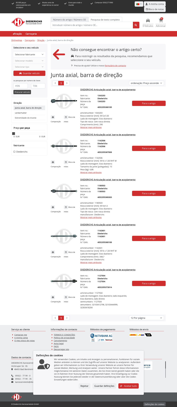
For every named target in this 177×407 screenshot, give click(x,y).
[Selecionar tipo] (29, 66)
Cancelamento (60, 340)
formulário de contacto (115, 65)
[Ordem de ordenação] (146, 83)
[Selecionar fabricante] (29, 54)
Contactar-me (20, 334)
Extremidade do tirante (25, 118)
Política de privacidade (64, 337)
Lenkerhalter (21, 113)
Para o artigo (149, 103)
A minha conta (21, 337)
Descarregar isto (61, 349)
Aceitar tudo (128, 385)
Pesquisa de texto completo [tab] (105, 19)
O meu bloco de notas (24, 340)
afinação (17, 33)
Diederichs (22, 151)
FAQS (56, 346)
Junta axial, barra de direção (28, 108)
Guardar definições (104, 385)
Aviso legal (59, 343)
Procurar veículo (22, 92)
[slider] (13, 133)
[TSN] (38, 86)
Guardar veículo (29, 73)
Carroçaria (31, 33)
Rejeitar (84, 385)
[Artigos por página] (146, 318)
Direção (40, 40)
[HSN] (20, 86)
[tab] (69, 20)
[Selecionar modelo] (29, 60)
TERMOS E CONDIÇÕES (64, 334)
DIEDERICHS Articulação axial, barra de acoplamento (108, 89)
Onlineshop (16, 40)
